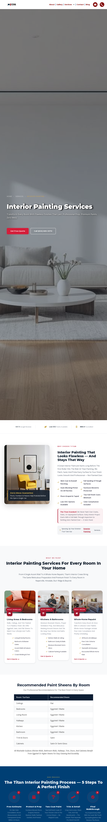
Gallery (60, 5)
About (52, 5)
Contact (80, 5)
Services (70, 4)
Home (9, 196)
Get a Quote (13, 659)
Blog (88, 5)
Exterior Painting (87, 530)
